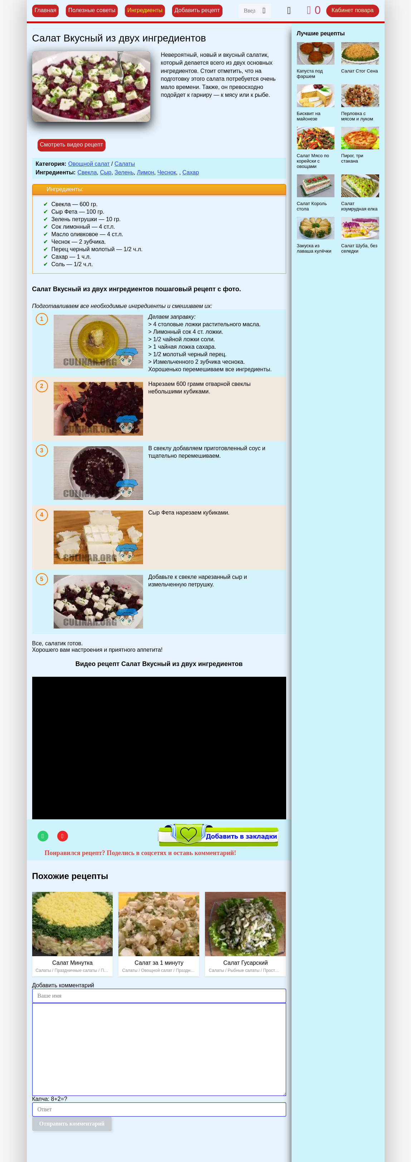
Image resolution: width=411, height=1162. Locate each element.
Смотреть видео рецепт (71, 144)
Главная (46, 10)
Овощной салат (89, 164)
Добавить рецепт (197, 10)
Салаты (124, 164)
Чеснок (166, 172)
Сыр (105, 172)
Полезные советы (92, 10)
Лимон (145, 172)
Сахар (190, 172)
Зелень (123, 172)
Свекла (87, 172)
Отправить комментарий (72, 1124)
